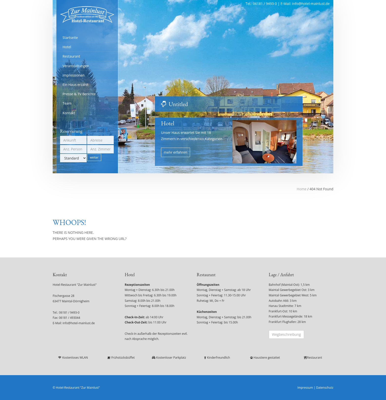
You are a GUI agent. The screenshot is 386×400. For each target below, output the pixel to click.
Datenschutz (324, 387)
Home (301, 189)
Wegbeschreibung (286, 334)
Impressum (305, 387)
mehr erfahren (175, 152)
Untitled (178, 104)
